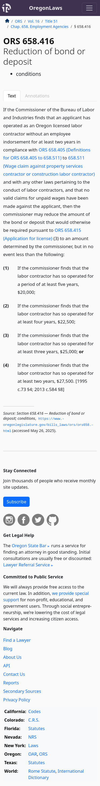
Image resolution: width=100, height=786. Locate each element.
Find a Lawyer (17, 640)
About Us (12, 657)
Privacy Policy (16, 700)
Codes (34, 711)
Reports (11, 683)
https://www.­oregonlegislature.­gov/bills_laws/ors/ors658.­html (48, 425)
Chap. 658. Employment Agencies (40, 26)
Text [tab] (12, 96)
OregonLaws (45, 7)
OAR (32, 754)
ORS (18, 21)
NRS (32, 737)
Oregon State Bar (29, 546)
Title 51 (51, 21)
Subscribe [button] (16, 502)
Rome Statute (41, 771)
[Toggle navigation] (89, 8)
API (6, 666)
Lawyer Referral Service (26, 565)
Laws (33, 745)
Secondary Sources (22, 691)
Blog (7, 649)
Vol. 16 (33, 21)
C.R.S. (33, 720)
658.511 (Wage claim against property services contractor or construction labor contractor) (49, 166)
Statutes (36, 728)
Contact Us (14, 674)
